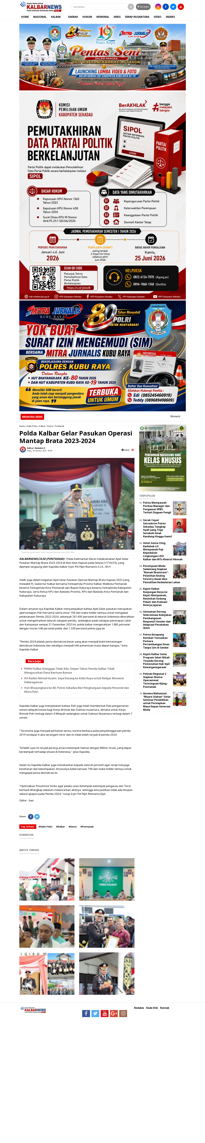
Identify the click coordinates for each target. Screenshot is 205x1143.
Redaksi (139, 1008)
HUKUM (87, 17)
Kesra (50, 426)
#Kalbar (60, 826)
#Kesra (73, 826)
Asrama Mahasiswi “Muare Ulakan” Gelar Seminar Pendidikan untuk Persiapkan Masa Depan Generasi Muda (157, 701)
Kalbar (42, 426)
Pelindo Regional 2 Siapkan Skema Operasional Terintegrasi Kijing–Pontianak (155, 680)
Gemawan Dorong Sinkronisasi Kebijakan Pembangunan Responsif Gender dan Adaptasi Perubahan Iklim (157, 620)
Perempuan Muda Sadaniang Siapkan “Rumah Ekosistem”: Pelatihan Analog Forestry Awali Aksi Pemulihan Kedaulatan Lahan (161, 574)
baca (125, 450)
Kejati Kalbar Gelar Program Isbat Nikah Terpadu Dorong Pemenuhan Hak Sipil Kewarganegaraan (156, 660)
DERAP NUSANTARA (137, 17)
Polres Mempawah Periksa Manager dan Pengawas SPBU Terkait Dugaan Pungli (157, 507)
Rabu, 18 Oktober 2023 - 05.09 (39, 450)
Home (22, 426)
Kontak (164, 1008)
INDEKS (170, 17)
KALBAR (56, 17)
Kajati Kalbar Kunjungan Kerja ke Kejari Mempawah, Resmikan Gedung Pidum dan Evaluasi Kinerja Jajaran (155, 597)
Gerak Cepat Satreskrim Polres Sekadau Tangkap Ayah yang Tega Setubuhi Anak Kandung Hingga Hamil (157, 528)
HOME (25, 17)
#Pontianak (87, 826)
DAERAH (73, 17)
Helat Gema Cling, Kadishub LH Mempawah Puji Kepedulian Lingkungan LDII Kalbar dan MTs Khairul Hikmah (163, 551)
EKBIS (117, 17)
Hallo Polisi (32, 426)
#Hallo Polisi (45, 826)
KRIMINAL (102, 17)
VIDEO (157, 17)
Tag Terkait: (28, 826)
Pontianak (59, 426)
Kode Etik (152, 1008)
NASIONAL (40, 17)
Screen (143, 6)
